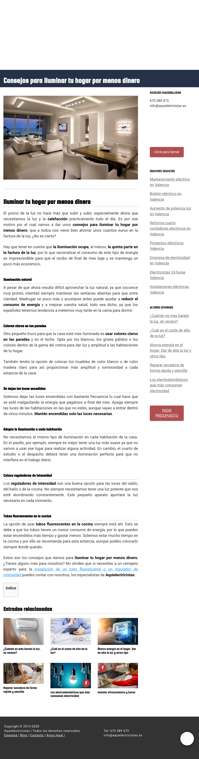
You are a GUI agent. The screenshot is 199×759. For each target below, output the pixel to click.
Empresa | (11, 735)
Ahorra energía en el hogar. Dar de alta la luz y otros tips (170, 350)
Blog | (24, 735)
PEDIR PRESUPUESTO (166, 413)
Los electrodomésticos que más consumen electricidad (169, 385)
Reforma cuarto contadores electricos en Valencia (170, 228)
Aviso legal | (55, 735)
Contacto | (38, 735)
